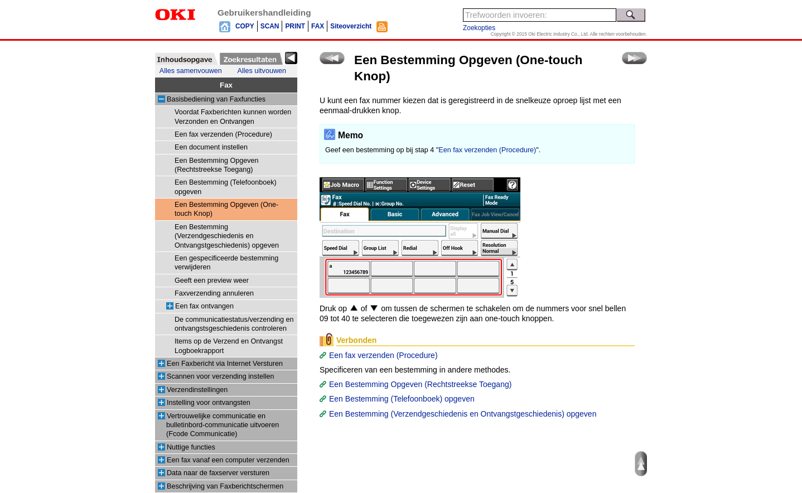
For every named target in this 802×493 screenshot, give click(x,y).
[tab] (186, 58)
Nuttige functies (191, 447)
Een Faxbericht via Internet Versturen (225, 364)
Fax (226, 85)
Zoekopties (479, 28)
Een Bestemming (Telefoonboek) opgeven (402, 398)
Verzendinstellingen (197, 390)
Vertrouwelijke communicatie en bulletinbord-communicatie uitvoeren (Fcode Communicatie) (222, 425)
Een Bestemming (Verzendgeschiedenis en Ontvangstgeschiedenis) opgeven (227, 236)
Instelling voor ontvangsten (208, 403)
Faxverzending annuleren (214, 293)
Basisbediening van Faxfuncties (216, 99)
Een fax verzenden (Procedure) (223, 134)
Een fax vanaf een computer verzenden (228, 460)
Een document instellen (211, 147)
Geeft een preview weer (212, 280)
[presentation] (186, 58)
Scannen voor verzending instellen (220, 376)
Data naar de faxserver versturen (218, 473)
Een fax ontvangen (204, 306)
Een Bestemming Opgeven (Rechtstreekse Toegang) (420, 384)
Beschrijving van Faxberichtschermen (225, 486)
